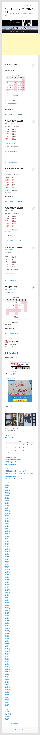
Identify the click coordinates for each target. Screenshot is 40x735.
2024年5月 (7, 521)
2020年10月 (7, 592)
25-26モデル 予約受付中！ (11, 478)
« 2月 (6, 452)
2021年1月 (7, 587)
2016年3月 (7, 682)
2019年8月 (7, 615)
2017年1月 (7, 666)
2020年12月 (7, 589)
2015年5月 (7, 699)
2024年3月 (7, 525)
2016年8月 (7, 674)
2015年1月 (7, 705)
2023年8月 (7, 536)
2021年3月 (7, 584)
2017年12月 (7, 648)
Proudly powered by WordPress (20, 729)
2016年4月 (7, 681)
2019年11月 (7, 610)
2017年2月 (7, 664)
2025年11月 (7, 492)
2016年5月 (7, 679)
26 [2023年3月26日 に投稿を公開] (6, 450)
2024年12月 (7, 510)
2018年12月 (7, 628)
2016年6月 (7, 677)
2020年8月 (7, 595)
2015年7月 (7, 696)
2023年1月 (7, 548)
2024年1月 (7, 528)
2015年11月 (7, 689)
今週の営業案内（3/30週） (11, 461)
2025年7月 (7, 498)
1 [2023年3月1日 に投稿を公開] (19, 444)
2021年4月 (7, 582)
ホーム (6, 31)
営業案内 (12, 114)
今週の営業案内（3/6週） (14, 247)
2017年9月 (7, 653)
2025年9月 (7, 495)
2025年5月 (7, 502)
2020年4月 (7, 602)
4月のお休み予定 (11, 64)
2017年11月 (7, 650)
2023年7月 (7, 538)
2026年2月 (7, 487)
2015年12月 (7, 687)
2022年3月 (7, 564)
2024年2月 (7, 526)
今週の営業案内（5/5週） (10, 471)
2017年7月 (7, 656)
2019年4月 (7, 622)
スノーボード (8, 714)
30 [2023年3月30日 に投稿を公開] (23, 450)
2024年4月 (7, 523)
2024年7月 (7, 518)
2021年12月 (7, 569)
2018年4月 (7, 641)
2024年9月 (7, 515)
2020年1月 (7, 607)
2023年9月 (7, 535)
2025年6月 (7, 500)
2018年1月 (7, 646)
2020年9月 (7, 594)
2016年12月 (7, 668)
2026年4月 (7, 484)
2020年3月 (7, 604)
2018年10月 (7, 632)
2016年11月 (7, 669)
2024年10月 (7, 513)
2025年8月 (7, 497)
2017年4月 (7, 661)
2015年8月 (7, 694)
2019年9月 (7, 613)
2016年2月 (7, 684)
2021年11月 (7, 571)
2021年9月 (7, 574)
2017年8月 (7, 654)
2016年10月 (7, 671)
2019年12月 (7, 608)
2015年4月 (7, 700)
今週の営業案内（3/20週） (14, 169)
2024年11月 (7, 512)
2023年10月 (7, 533)
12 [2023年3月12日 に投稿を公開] (6, 447)
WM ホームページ (20, 31)
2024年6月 (7, 520)
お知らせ (7, 711)
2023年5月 (7, 541)
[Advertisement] (21, 44)
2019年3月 (7, 623)
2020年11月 (7, 590)
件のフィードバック (18, 162)
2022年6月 (7, 559)
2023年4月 (7, 543)
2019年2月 (7, 625)
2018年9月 (7, 633)
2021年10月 (7, 572)
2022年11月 (7, 551)
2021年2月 (7, 585)
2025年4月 (7, 503)
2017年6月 (7, 658)
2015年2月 (7, 704)
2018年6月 (7, 638)
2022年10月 (7, 553)
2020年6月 (7, 599)
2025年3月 (7, 505)
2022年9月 (7, 554)
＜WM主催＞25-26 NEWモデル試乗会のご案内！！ (16, 473)
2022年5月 (7, 561)
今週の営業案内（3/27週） (14, 121)
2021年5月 (7, 581)
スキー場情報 (8, 713)
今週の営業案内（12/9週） (11, 476)
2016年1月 (7, 686)
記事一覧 (12, 31)
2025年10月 (7, 493)
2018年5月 (7, 640)
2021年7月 (7, 577)
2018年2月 (7, 645)
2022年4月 (7, 562)
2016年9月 (7, 673)
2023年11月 (7, 531)
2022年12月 (7, 549)
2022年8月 (7, 556)
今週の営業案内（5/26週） (11, 470)
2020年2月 (7, 605)
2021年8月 (7, 576)
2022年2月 (7, 566)
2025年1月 (7, 508)
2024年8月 (7, 517)
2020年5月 (7, 600)
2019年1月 (7, 627)
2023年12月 (7, 530)
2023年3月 (7, 544)
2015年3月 (7, 702)
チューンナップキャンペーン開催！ (13, 459)
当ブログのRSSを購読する (11, 723)
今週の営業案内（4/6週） (10, 457)
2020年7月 (7, 597)
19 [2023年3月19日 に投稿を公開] (6, 449)
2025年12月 (7, 490)
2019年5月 (7, 620)
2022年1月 (7, 567)
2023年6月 (7, 540)
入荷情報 (7, 716)
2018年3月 (7, 643)
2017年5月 (7, 659)
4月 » (9, 452)
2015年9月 (7, 692)
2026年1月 (7, 489)
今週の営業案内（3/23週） (11, 464)
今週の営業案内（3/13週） (14, 208)
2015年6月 (7, 697)
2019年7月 (7, 617)
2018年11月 (7, 630)
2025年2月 (7, 507)
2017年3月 (7, 663)
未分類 (6, 719)
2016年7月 (7, 676)
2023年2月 (7, 546)
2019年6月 (7, 618)
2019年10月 (7, 612)
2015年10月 (7, 691)
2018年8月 (7, 635)
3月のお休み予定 (11, 287)
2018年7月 (7, 636)
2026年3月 (7, 485)
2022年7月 (7, 558)
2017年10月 (7, 651)
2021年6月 (7, 579)
